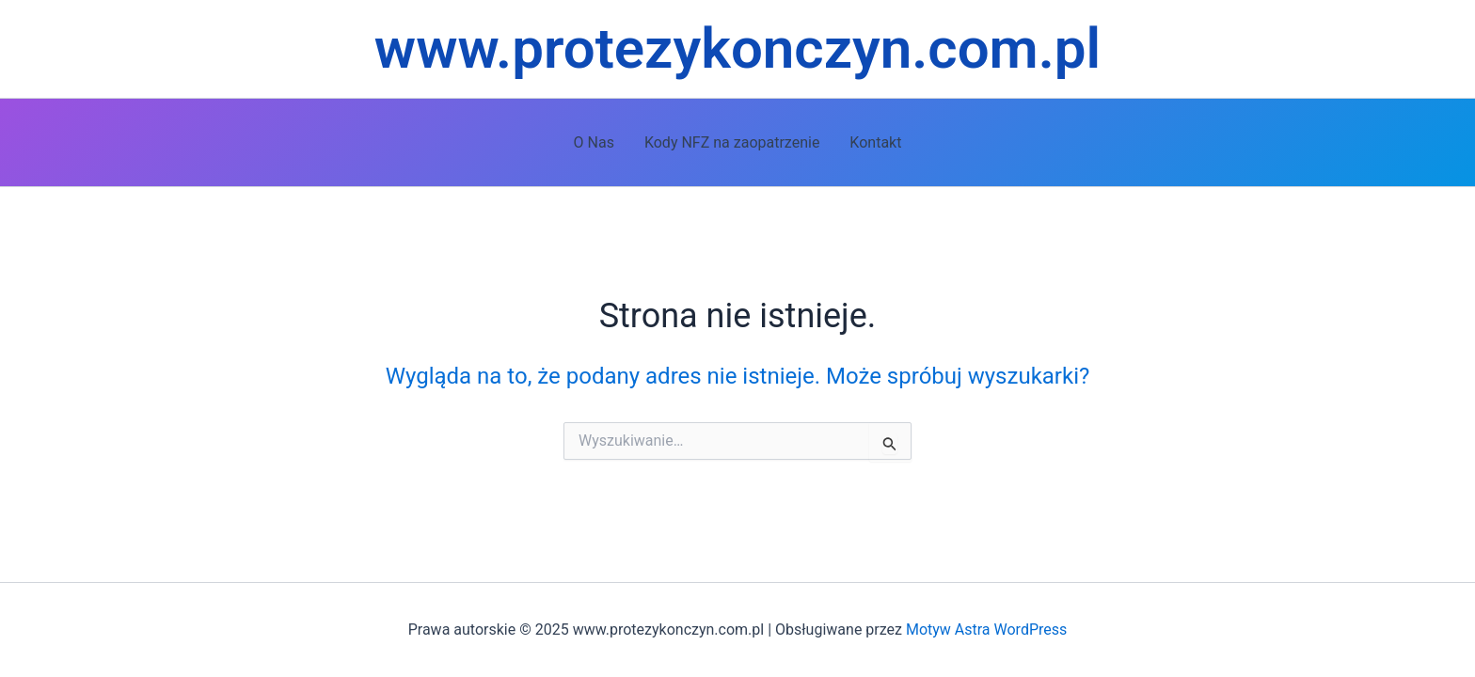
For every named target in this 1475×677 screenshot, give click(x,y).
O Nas (594, 142)
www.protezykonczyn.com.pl (737, 48)
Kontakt (875, 142)
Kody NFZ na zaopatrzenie (731, 142)
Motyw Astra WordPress (986, 629)
